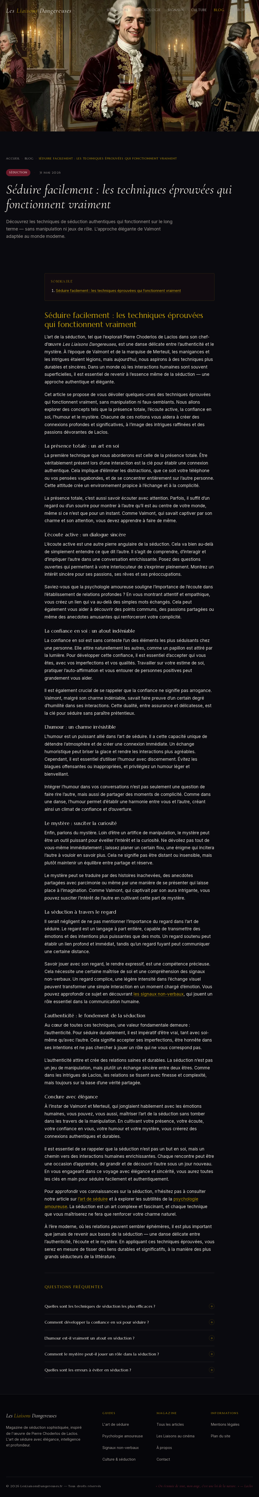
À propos (240, 10)
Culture (199, 10)
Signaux (176, 10)
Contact (163, 1459)
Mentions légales (225, 1424)
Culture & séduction (119, 1459)
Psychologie (148, 10)
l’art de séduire (93, 1199)
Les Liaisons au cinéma (176, 1436)
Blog (219, 10)
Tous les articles (170, 1424)
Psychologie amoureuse (122, 1436)
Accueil (13, 158)
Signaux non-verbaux (120, 1447)
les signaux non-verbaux (159, 994)
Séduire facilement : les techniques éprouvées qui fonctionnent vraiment (118, 290)
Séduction (117, 10)
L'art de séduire (115, 1424)
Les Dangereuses (39, 10)
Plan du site (220, 1436)
